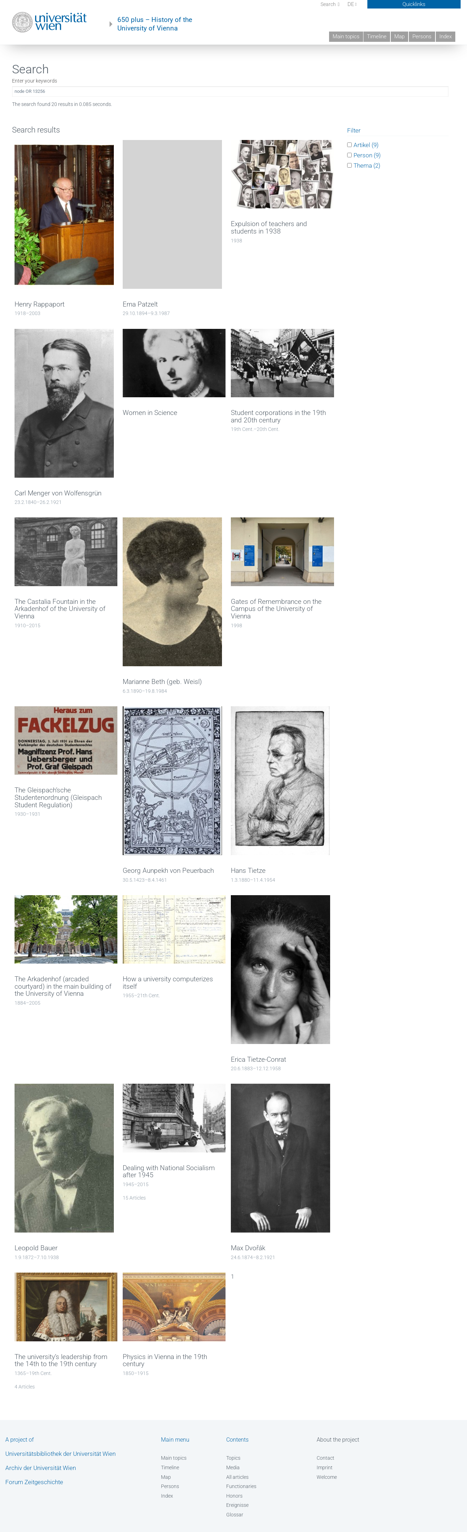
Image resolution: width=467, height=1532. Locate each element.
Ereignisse (237, 1505)
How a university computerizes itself (168, 983)
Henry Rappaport (40, 304)
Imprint (325, 1467)
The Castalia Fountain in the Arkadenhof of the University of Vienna (60, 609)
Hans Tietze (248, 871)
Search (329, 4)
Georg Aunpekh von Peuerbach (168, 871)
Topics (233, 1458)
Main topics (346, 36)
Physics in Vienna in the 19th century (165, 1360)
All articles (237, 1477)
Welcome (327, 1477)
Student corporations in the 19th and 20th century (278, 416)
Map (399, 36)
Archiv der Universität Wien (40, 1467)
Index (445, 36)
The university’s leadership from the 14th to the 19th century (61, 1360)
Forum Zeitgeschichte (34, 1482)
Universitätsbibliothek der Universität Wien (60, 1453)
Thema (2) (367, 165)
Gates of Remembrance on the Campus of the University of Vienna (276, 609)
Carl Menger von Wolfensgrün (58, 493)
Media (233, 1467)
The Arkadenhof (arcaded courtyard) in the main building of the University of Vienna (63, 986)
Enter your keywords (34, 80)
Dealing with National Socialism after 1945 (169, 1171)
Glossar (234, 1514)
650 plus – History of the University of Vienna (154, 24)
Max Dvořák (248, 1248)
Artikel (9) (366, 144)
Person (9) (367, 155)
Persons (422, 36)
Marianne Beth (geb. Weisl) (162, 682)
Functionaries (241, 1486)
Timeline (377, 36)
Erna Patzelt (140, 304)
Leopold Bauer (36, 1248)
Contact (325, 1458)
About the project (338, 1439)
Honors (234, 1496)
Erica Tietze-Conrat (258, 1060)
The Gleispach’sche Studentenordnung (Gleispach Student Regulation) (58, 797)
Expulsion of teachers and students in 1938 (269, 227)
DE (352, 4)
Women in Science (150, 413)
